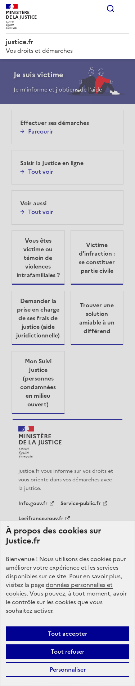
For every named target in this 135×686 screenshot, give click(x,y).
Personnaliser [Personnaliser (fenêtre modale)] (68, 669)
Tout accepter (67, 633)
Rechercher (110, 8)
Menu (125, 8)
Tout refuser (67, 651)
